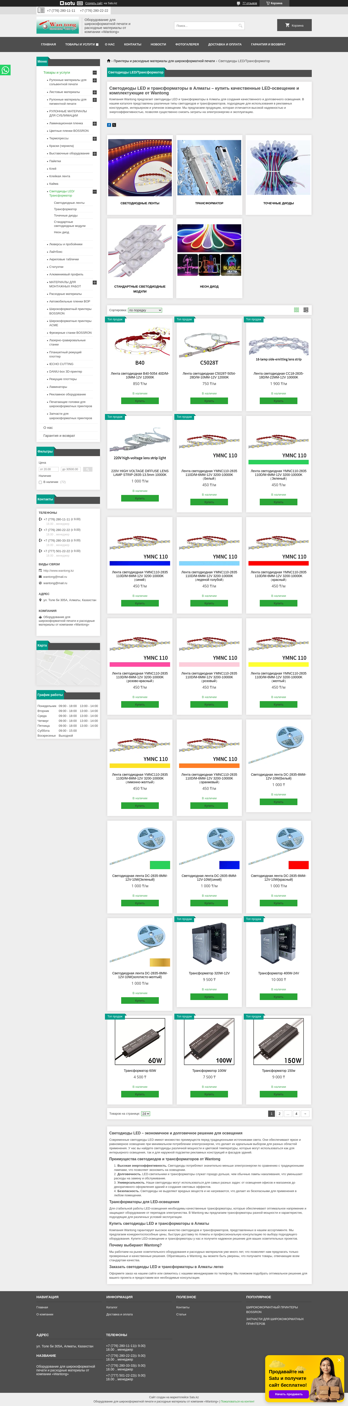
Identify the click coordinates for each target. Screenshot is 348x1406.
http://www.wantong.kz (59, 570)
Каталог (111, 1307)
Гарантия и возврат (268, 44)
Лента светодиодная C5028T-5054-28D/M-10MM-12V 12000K (209, 375)
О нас (110, 44)
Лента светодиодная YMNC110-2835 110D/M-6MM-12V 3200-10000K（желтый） (279, 677)
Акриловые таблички (64, 259)
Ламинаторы (58, 387)
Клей (52, 168)
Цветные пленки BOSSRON (69, 131)
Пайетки (55, 161)
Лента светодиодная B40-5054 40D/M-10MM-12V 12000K (140, 375)
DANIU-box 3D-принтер (65, 371)
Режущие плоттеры (63, 379)
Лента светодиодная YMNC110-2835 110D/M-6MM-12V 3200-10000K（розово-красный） (140, 677)
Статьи (181, 1314)
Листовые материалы (64, 92)
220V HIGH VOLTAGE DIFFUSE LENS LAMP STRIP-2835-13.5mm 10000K (140, 473)
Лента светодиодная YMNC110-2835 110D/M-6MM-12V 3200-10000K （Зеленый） (279, 474)
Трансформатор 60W (140, 1071)
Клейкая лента (59, 176)
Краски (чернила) (61, 146)
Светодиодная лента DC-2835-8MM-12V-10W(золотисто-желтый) (140, 975)
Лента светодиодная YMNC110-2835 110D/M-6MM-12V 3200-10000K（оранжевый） (209, 778)
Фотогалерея (187, 44)
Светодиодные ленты (139, 203)
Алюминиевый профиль (66, 274)
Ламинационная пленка (66, 123)
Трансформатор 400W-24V (278, 973)
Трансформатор (209, 203)
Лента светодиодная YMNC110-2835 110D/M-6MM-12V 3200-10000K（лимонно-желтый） (140, 778)
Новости (158, 44)
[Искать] (240, 26)
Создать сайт (94, 3)
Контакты (132, 44)
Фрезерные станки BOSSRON (70, 332)
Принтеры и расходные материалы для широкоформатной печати (164, 61)
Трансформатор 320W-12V (209, 973)
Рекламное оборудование (67, 394)
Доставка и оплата (225, 44)
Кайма (53, 183)
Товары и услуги (80, 44)
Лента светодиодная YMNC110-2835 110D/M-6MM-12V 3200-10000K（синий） (140, 576)
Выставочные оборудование (69, 153)
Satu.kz (194, 1397)
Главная (48, 44)
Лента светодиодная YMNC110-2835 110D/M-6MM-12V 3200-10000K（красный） (279, 576)
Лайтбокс (56, 251)
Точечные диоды (278, 203)
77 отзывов (249, 3)
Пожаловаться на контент (237, 1401)
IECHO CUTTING (61, 364)
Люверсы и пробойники (66, 244)
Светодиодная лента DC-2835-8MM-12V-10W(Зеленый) (140, 877)
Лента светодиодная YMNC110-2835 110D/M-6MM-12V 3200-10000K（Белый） (209, 474)
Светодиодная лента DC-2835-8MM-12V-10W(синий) (209, 877)
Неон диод (209, 286)
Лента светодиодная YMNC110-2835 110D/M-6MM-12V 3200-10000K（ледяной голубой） (209, 576)
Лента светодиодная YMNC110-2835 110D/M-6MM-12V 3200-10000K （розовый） (209, 677)
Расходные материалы (65, 294)
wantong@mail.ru (55, 576)
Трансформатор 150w (278, 1071)
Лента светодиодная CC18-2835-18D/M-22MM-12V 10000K (279, 375)
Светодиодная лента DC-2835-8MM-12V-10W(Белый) (278, 776)
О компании (44, 1314)
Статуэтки (56, 267)
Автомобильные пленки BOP (69, 301)
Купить (140, 401)
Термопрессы (59, 138)
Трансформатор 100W (209, 1071)
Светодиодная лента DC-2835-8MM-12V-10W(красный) (278, 877)
